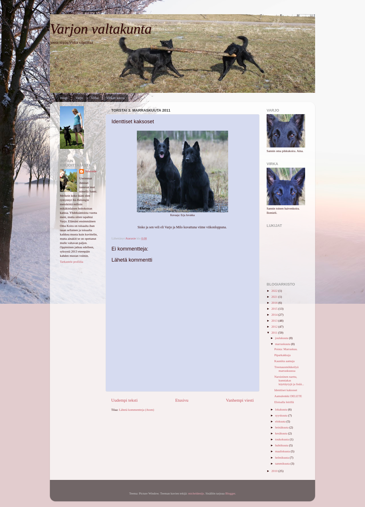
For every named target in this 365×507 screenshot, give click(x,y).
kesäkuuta (281, 433)
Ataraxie (90, 171)
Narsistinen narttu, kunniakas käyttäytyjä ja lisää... (289, 380)
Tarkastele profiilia (71, 261)
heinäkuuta (282, 427)
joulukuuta (282, 338)
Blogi (64, 98)
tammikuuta (283, 463)
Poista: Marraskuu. (286, 349)
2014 (274, 314)
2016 (274, 302)
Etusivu (181, 400)
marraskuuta (283, 344)
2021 (274, 296)
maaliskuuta (283, 451)
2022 (274, 290)
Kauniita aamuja (284, 361)
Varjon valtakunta (101, 29)
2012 (274, 326)
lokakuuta (281, 409)
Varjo (79, 98)
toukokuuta (282, 439)
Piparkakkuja (282, 355)
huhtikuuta (282, 445)
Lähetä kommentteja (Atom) (136, 409)
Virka (95, 98)
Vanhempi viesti (240, 400)
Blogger (230, 493)
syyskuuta (281, 415)
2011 (274, 332)
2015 (274, 308)
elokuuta (281, 421)
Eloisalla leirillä (284, 402)
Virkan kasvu (115, 98)
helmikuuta (282, 457)
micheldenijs (196, 493)
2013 (274, 320)
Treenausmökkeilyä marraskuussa (286, 368)
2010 (274, 471)
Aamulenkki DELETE (288, 396)
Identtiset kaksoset (285, 390)
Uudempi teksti (124, 400)
